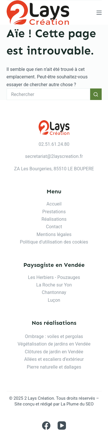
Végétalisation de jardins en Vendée (54, 344)
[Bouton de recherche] (96, 94)
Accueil (53, 204)
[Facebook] (46, 425)
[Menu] (99, 12)
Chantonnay (54, 292)
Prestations (54, 211)
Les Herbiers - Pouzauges (54, 277)
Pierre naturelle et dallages (54, 367)
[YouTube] (62, 425)
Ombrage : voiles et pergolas (54, 336)
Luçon (54, 300)
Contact (54, 226)
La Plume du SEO (77, 404)
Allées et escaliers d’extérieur (54, 359)
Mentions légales (54, 234)
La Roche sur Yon (54, 285)
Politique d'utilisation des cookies (54, 242)
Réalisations (54, 219)
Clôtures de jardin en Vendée (54, 351)
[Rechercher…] (48, 94)
